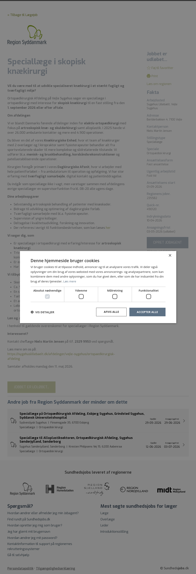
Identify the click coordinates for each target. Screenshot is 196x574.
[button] (42, 312)
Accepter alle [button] (147, 312)
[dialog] (98, 287)
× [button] (169, 255)
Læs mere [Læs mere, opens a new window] (70, 281)
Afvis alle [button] (110, 312)
